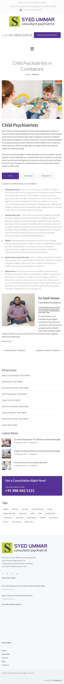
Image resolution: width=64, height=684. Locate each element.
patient (43, 517)
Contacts (5, 665)
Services (5, 658)
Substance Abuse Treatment (48, 350)
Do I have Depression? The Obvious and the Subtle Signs (37, 439)
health (49, 509)
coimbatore (7, 517)
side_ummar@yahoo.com (32, 10)
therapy (15, 509)
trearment (23, 513)
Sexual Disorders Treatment (15, 406)
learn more (6, 341)
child (40, 513)
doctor (6, 522)
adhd (32, 513)
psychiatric (53, 517)
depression (29, 522)
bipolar (6, 509)
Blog (3, 661)
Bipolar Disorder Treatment (15, 388)
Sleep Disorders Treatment (15, 394)
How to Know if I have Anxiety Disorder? (31, 462)
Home (27, 74)
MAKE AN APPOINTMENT (47, 35)
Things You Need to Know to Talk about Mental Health (37, 451)
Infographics (33, 442)
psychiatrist (31, 517)
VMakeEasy (57, 680)
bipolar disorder (9, 513)
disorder (25, 509)
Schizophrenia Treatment (14, 350)
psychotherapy (38, 509)
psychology (16, 522)
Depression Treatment (12, 382)
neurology (20, 517)
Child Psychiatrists (11, 400)
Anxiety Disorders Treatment (16, 376)
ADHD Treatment (10, 425)
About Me (6, 654)
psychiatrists (50, 513)
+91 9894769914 (20, 35)
